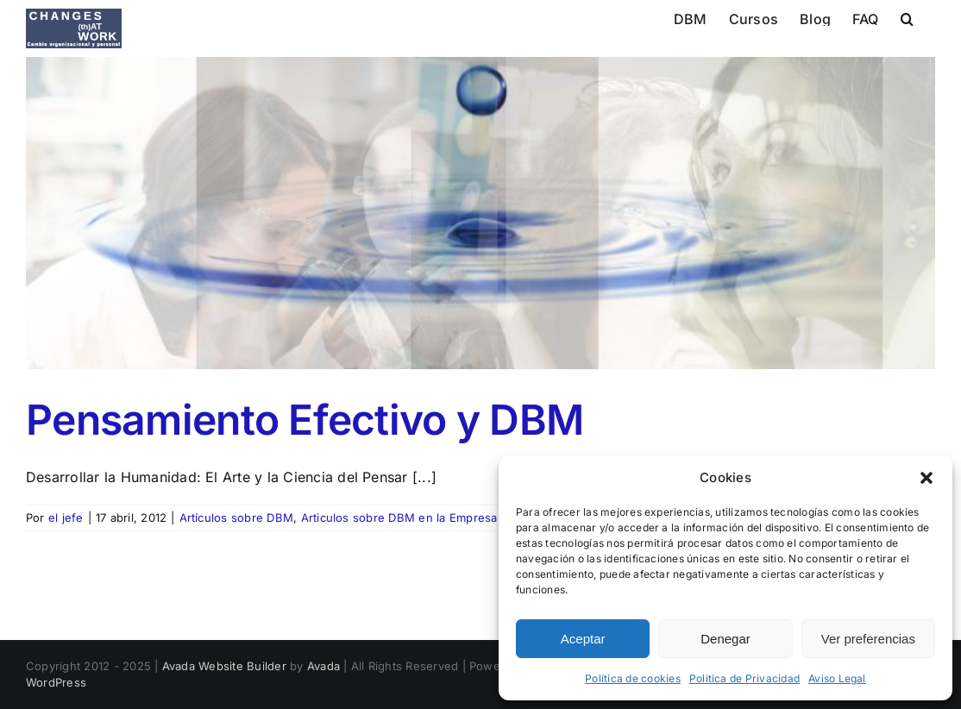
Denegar (725, 638)
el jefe (66, 517)
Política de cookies (633, 678)
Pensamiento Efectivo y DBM (304, 419)
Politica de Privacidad (744, 678)
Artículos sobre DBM (236, 517)
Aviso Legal (837, 678)
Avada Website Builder (224, 666)
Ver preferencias (868, 638)
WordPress (56, 682)
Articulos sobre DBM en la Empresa (399, 517)
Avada (323, 666)
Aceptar (583, 638)
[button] (926, 477)
